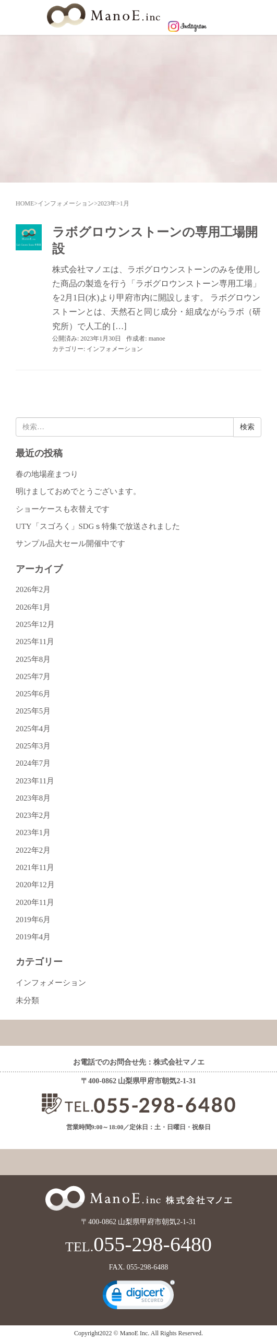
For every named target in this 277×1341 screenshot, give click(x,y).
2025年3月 (33, 746)
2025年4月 (33, 728)
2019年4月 (33, 937)
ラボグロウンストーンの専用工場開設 (155, 240)
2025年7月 (33, 676)
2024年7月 (33, 763)
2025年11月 (35, 641)
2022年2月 (33, 850)
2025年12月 (35, 624)
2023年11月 (35, 781)
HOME (25, 203)
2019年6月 (33, 919)
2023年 (107, 203)
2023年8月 (33, 798)
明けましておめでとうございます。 (78, 491)
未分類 (27, 1000)
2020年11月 (35, 902)
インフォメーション (66, 203)
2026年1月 (33, 607)
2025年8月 (33, 659)
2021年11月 (35, 867)
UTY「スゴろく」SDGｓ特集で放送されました (98, 526)
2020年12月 (35, 884)
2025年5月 (33, 711)
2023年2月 (33, 815)
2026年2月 (33, 589)
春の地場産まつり (47, 474)
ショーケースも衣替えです (63, 509)
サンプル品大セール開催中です (70, 543)
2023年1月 (33, 832)
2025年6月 (33, 694)
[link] (138, 1297)
